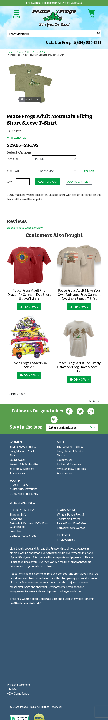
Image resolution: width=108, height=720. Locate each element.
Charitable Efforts (68, 519)
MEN (60, 442)
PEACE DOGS (19, 485)
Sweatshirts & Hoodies (24, 464)
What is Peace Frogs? (70, 514)
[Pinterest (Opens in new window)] (54, 419)
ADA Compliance (18, 693)
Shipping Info (18, 514)
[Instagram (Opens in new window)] (91, 411)
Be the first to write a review (25, 227)
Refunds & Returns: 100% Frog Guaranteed (29, 524)
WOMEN (16, 442)
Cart (91, 15)
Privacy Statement (18, 684)
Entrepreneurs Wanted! (71, 527)
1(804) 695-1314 (87, 42)
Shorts (14, 455)
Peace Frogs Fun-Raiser (72, 523)
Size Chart (16, 531)
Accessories (17, 473)
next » (94, 400)
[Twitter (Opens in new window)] (80, 411)
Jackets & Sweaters (22, 468)
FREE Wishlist (66, 539)
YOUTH (15, 480)
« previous (17, 393)
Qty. (9, 181)
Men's (20, 52)
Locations (16, 519)
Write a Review (16, 137)
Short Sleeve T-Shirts (37, 52)
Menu (16, 15)
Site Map (12, 689)
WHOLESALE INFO (22, 502)
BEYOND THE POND (24, 493)
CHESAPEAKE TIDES (23, 489)
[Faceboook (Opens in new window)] (69, 411)
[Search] (98, 33)
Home (10, 52)
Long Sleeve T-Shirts (22, 451)
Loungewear (17, 459)
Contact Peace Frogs (23, 535)
